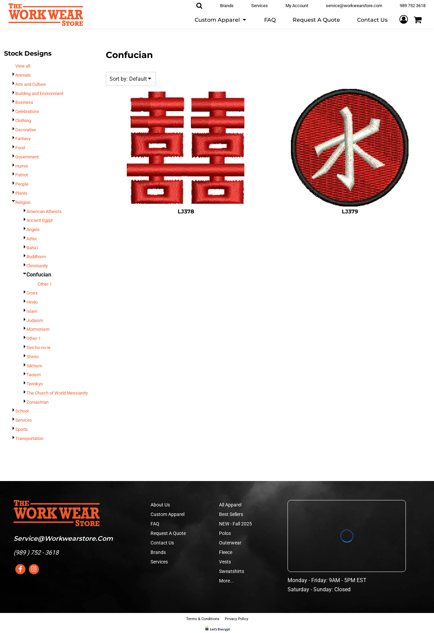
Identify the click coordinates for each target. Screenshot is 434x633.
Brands (158, 552)
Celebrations (27, 111)
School (21, 411)
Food (20, 147)
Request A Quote (168, 533)
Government (27, 156)
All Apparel (230, 504)
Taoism (33, 374)
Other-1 (45, 284)
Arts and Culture (30, 84)
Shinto (32, 356)
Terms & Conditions (202, 619)
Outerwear (230, 542)
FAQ (155, 523)
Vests (225, 561)
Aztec (31, 238)
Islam (31, 311)
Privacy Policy (236, 619)
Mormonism (38, 329)
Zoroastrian (37, 402)
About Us (160, 504)
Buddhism (36, 256)
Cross (32, 292)
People (21, 184)
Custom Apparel (167, 514)
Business (24, 102)
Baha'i (32, 247)
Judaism (34, 320)
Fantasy (23, 138)
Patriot (21, 174)
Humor (21, 166)
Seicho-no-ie (38, 347)
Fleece (225, 552)
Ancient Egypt (39, 220)
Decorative (25, 129)
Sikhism (34, 365)
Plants (21, 193)
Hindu (32, 302)
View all (22, 66)
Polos (225, 533)
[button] (221, 19)
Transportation (29, 438)
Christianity (37, 265)
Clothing (23, 120)
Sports (21, 429)
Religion (23, 202)
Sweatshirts (231, 571)
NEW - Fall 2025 (235, 523)
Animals (23, 75)
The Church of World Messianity (57, 393)
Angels (33, 229)
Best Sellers (231, 514)
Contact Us (162, 542)
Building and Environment (39, 93)
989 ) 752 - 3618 (37, 552)
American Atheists (44, 211)
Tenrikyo (34, 383)
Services (23, 420)
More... (226, 580)
